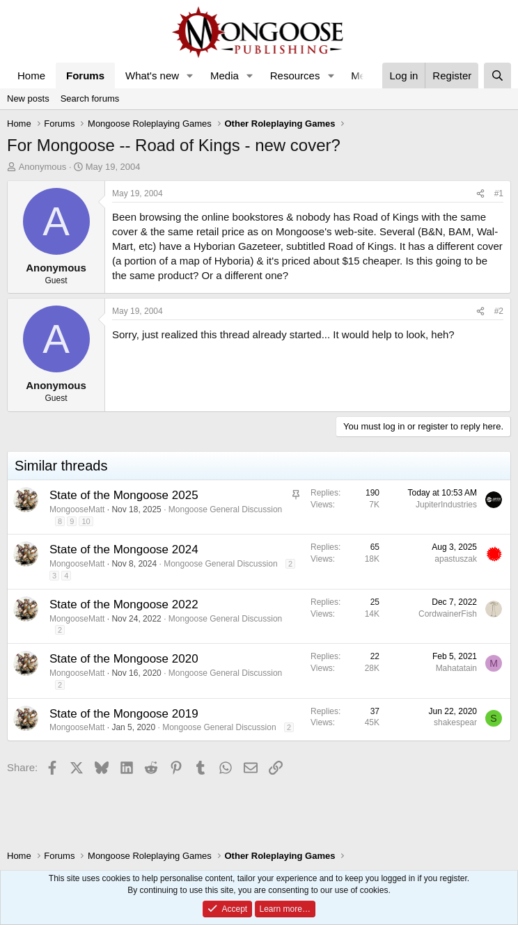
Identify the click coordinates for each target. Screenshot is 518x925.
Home (31, 75)
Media (224, 75)
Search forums (90, 98)
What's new (152, 75)
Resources (295, 75)
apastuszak (455, 559)
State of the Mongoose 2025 (123, 495)
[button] (190, 75)
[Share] (480, 194)
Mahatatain (456, 668)
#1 (498, 193)
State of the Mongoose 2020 (123, 658)
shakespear (455, 722)
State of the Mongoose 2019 (123, 713)
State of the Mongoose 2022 (123, 604)
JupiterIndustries (446, 504)
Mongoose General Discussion (225, 509)
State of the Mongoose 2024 (123, 549)
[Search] (497, 75)
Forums (85, 75)
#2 (498, 311)
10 (85, 521)
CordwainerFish (447, 614)
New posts (28, 98)
